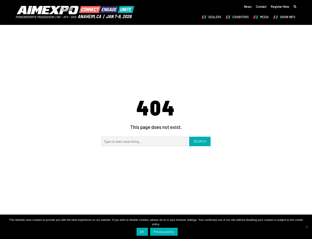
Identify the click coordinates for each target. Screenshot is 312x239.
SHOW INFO (285, 17)
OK (142, 231)
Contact (261, 6)
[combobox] (144, 141)
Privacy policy (163, 231)
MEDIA (262, 17)
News (248, 6)
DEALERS (212, 17)
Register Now (280, 6)
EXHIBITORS (238, 17)
